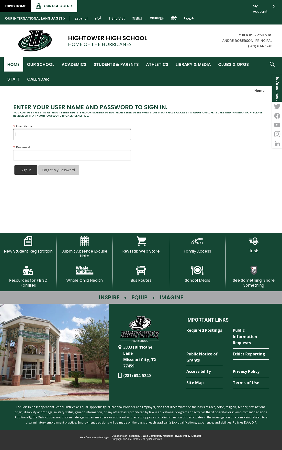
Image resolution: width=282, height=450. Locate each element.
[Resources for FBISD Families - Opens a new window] (28, 276)
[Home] (13, 64)
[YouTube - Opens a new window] (277, 125)
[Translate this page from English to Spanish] (81, 18)
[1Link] (254, 245)
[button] (272, 71)
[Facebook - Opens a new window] (277, 115)
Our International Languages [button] (33, 18)
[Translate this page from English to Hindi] (174, 18)
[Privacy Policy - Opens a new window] (251, 371)
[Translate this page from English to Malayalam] (156, 18)
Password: (22, 147)
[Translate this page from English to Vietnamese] (116, 18)
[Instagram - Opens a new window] (277, 134)
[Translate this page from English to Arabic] (188, 18)
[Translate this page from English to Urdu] (97, 18)
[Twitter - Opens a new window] (277, 106)
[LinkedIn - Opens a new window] (277, 143)
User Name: (23, 126)
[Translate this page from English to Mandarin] (137, 18)
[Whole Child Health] (85, 274)
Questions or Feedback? (126, 436)
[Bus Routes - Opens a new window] (141, 274)
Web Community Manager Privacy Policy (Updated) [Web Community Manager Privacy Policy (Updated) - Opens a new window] (173, 436)
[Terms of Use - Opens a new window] (251, 383)
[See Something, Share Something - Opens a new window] (254, 276)
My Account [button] (260, 7)
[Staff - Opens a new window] (13, 79)
